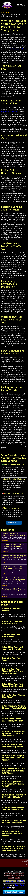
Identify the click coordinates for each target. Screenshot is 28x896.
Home (3, 12)
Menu (22, 5)
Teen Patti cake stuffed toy (18, 49)
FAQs (23, 881)
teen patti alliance (20, 875)
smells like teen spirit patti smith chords (18, 873)
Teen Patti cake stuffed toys (9, 111)
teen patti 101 (11, 877)
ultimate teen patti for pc (9, 875)
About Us (12, 881)
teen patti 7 (17, 877)
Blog (7, 12)
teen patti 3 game (8, 873)
